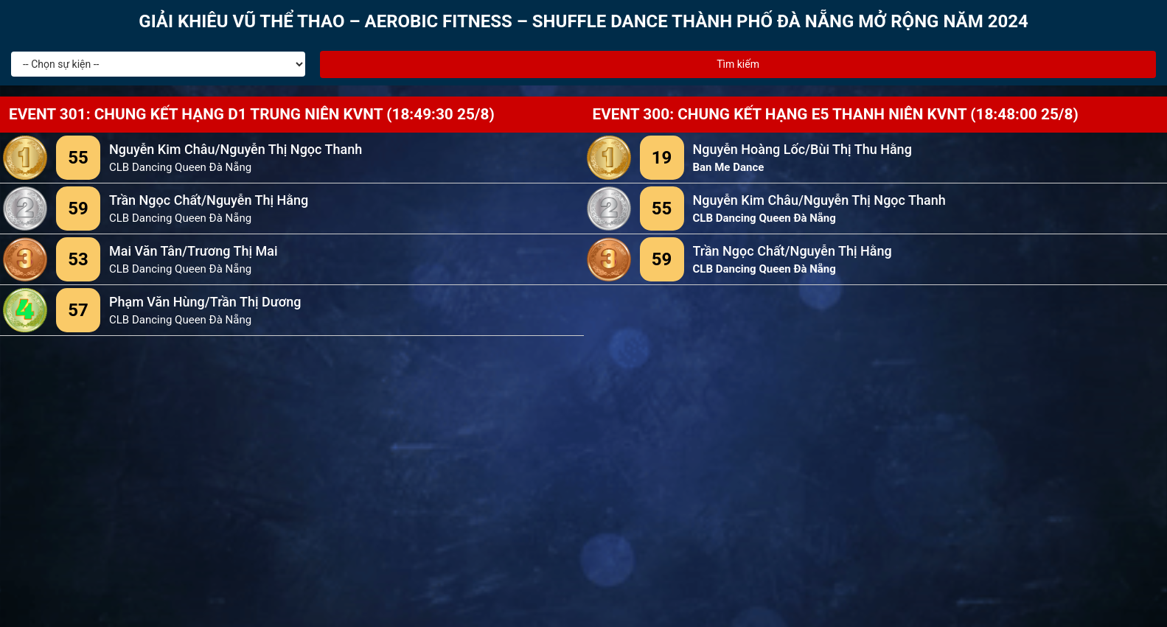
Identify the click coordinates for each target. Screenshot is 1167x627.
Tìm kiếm (738, 64)
